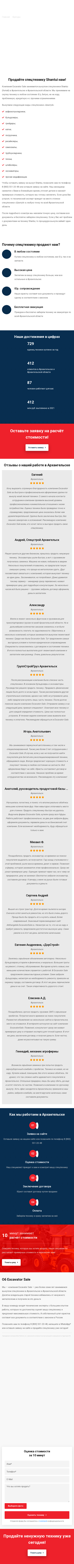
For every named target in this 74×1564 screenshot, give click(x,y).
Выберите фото (15, 1506)
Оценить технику (37, 1515)
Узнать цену (11, 1262)
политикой (43, 1521)
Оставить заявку (37, 447)
